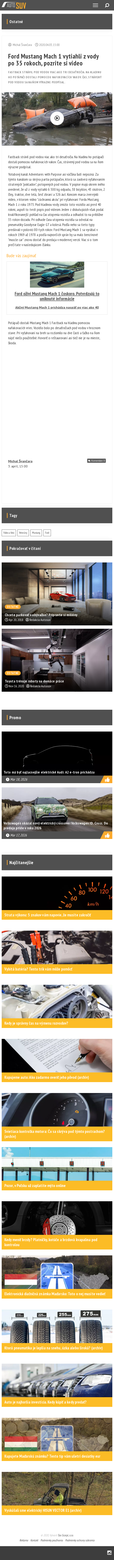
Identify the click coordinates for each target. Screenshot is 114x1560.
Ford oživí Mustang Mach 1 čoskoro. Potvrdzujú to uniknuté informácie (57, 296)
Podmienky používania (51, 1540)
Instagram (109, 1553)
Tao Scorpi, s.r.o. (65, 1535)
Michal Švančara (20, 461)
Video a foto (8, 533)
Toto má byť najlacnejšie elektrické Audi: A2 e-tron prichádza (49, 772)
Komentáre (98, 461)
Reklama (23, 1540)
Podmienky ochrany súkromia (80, 1540)
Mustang (36, 533)
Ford (47, 533)
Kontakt (34, 1540)
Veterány (23, 533)
